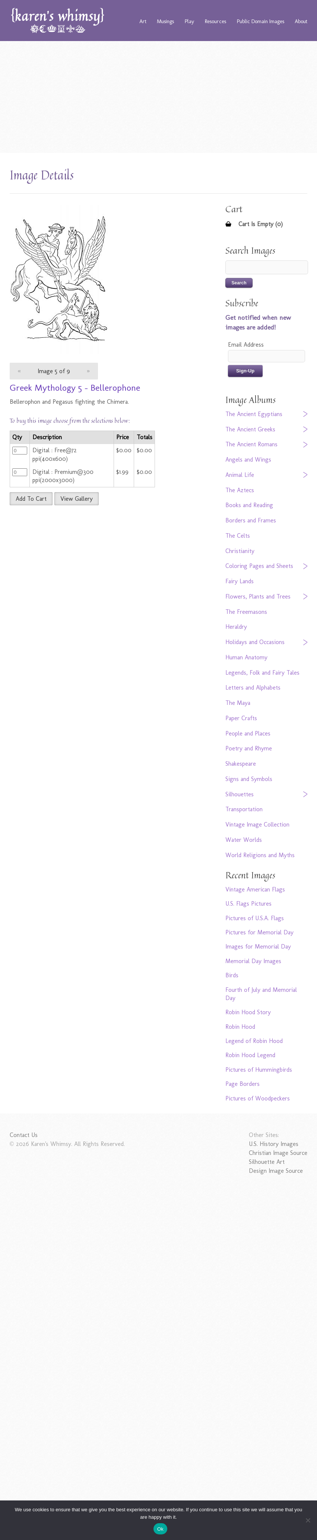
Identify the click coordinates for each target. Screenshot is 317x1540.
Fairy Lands (239, 581)
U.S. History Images (273, 1143)
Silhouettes (239, 794)
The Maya (237, 702)
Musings (165, 21)
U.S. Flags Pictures (248, 903)
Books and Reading (249, 505)
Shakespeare (240, 763)
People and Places (247, 733)
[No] (307, 1520)
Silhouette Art (267, 1161)
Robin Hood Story (248, 1012)
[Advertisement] (159, 97)
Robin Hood (240, 1026)
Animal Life (239, 474)
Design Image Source (276, 1170)
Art (142, 21)
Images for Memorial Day (258, 946)
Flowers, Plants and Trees (258, 596)
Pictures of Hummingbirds (258, 1069)
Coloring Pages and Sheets (259, 565)
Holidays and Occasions (255, 642)
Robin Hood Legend (250, 1055)
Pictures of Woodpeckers (257, 1098)
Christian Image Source (278, 1152)
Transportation (244, 809)
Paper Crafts (241, 718)
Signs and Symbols (248, 779)
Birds (231, 975)
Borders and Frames (250, 520)
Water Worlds (243, 839)
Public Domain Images (260, 21)
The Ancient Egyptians (253, 414)
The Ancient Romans (251, 444)
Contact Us (24, 1134)
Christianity (239, 551)
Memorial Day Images (253, 961)
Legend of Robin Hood (254, 1040)
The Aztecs (239, 490)
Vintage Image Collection (257, 824)
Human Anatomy (246, 657)
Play (189, 21)
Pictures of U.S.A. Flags (254, 918)
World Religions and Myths (260, 855)
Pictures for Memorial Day (259, 932)
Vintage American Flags (255, 889)
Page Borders (242, 1083)
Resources (215, 21)
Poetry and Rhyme (248, 748)
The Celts (237, 535)
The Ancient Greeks (250, 429)
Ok (160, 1529)
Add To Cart (31, 498)
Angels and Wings (248, 459)
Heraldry (236, 626)
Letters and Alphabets (252, 687)
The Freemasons (246, 611)
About (301, 21)
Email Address (246, 344)
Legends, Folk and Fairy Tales (262, 672)
